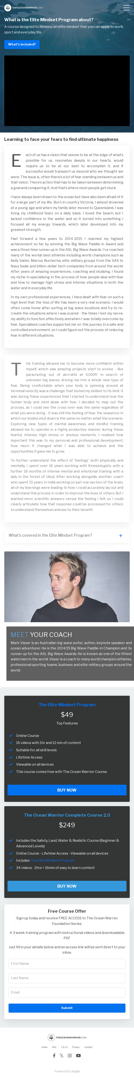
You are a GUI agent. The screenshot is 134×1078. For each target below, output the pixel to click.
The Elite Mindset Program (52, 860)
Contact (88, 1047)
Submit (67, 1008)
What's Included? (22, 44)
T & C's (64, 1047)
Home (44, 1047)
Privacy (76, 1047)
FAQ (54, 1047)
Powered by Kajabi (67, 1071)
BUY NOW (67, 790)
